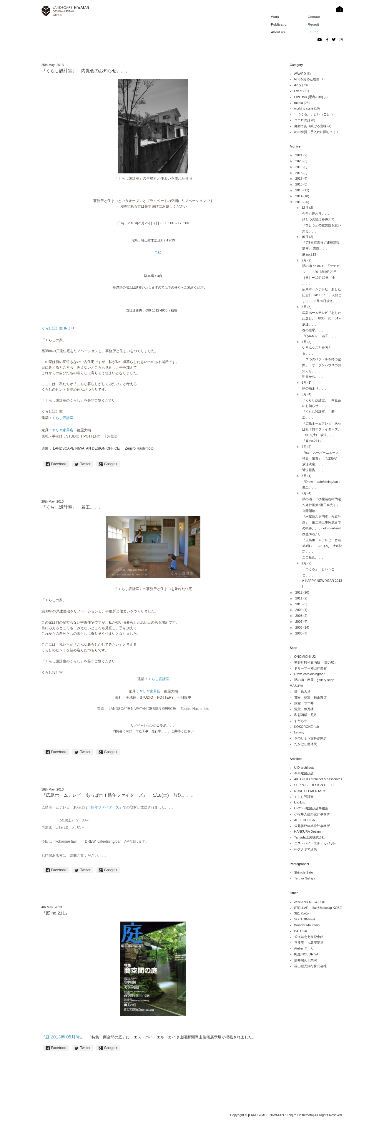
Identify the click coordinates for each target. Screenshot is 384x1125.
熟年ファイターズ (105, 807)
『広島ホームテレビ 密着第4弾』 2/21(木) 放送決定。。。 (322, 546)
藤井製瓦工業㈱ (305, 960)
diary (297, 85)
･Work (274, 17)
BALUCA (300, 931)
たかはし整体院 (305, 744)
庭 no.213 (309, 254)
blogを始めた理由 (307, 79)
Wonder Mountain (307, 925)
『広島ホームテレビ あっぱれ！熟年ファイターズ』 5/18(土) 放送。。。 (321, 429)
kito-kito (299, 802)
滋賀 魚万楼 (304, 709)
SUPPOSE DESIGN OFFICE (315, 785)
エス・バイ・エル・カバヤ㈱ (315, 843)
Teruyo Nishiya (304, 878)
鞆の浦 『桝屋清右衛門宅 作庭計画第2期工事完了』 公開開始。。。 (323, 505)
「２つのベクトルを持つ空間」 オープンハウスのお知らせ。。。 (321, 365)
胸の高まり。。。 (315, 388)
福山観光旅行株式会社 (310, 966)
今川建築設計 (304, 773)
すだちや (300, 721)
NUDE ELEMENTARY (310, 791)
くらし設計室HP (54, 328)
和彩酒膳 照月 (305, 715)
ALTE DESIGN (304, 820)
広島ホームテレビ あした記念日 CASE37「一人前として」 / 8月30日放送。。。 (322, 295)
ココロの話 (302, 120)
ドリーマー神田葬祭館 (310, 668)
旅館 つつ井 (304, 703)
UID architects (304, 767)
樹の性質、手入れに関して (313, 132)
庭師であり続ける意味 (310, 126)
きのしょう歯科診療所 (310, 738)
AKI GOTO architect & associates (318, 779)
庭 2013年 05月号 (62, 1036)
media (298, 103)
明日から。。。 (313, 376)
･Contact (313, 17)
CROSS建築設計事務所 (311, 808)
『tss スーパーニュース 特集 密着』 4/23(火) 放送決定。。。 (322, 458)
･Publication (279, 24)
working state (303, 108)
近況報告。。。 (313, 470)
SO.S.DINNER (304, 919)
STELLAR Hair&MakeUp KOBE (318, 907)
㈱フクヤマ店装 (305, 849)
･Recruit (312, 24)
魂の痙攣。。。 (313, 330)
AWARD (300, 73)
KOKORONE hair (306, 726)
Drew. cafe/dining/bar (309, 674)
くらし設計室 (62, 418)
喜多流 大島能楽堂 (308, 942)
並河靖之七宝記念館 (308, 937)
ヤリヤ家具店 (62, 430)
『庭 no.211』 (312, 441)
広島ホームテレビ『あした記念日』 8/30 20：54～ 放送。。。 (323, 318)
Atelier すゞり (304, 948)
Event (298, 91)
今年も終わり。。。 (316, 213)
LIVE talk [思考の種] (308, 97)
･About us (277, 32)
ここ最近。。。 (313, 557)
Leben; (299, 732)
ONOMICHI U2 (305, 656)
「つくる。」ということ (312, 114)
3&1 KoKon (302, 913)
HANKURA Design (307, 831)
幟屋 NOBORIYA (306, 954)
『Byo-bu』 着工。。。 (320, 336)
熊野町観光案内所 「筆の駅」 (315, 662)
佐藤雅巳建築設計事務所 (312, 826)
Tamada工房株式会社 (309, 837)
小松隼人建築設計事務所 (312, 814)
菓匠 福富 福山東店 (310, 697)
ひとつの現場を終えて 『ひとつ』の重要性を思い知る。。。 (321, 225)
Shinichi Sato (303, 872)
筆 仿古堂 (302, 691)
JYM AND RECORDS (309, 902)
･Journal (313, 32)
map (157, 252)
